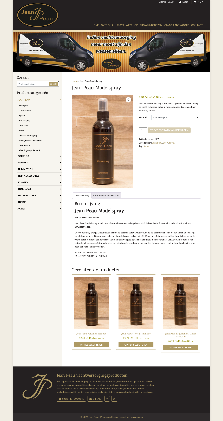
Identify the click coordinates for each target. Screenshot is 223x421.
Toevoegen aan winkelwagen (169, 130)
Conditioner (25, 110)
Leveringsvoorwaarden (131, 416)
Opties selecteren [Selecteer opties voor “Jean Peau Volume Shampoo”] (91, 344)
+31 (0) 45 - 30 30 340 (71, 398)
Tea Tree (23, 125)
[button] (128, 99)
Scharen (39, 182)
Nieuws (119, 25)
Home (95, 25)
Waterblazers (39, 195)
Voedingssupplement (29, 150)
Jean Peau (39, 99)
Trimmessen (39, 169)
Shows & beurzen (151, 25)
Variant (143, 116)
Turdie (39, 202)
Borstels (39, 156)
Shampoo (23, 105)
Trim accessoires (39, 175)
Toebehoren (25, 145)
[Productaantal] (143, 130)
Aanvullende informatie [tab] (106, 195)
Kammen (39, 162)
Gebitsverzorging (28, 135)
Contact (197, 25)
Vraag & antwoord (176, 25)
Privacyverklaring (109, 416)
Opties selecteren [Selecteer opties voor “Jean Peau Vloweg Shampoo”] (135, 344)
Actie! (39, 208)
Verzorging (24, 120)
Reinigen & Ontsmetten (30, 140)
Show (21, 130)
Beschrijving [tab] (82, 195)
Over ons (107, 25)
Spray (22, 115)
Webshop (132, 25)
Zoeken (53, 83)
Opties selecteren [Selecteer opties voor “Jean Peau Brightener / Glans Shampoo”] (180, 347)
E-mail (95, 398)
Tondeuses (39, 188)
